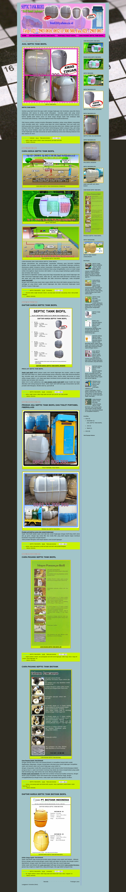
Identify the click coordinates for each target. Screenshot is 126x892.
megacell (68, 873)
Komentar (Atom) (33, 884)
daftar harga (65, 656)
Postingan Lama (74, 881)
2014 (87, 418)
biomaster (40, 292)
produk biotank (67, 784)
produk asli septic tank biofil (47, 546)
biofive (27, 140)
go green (51, 784)
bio (26, 873)
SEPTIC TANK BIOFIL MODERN (97, 264)
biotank (35, 140)
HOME (24, 35)
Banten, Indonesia (30, 142)
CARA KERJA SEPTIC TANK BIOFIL (38, 151)
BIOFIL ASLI (95, 321)
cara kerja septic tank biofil (54, 292)
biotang (27, 784)
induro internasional (46, 140)
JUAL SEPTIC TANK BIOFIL (34, 44)
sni (36, 658)
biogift (31, 140)
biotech (39, 140)
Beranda (46, 881)
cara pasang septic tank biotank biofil (39, 784)
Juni (88, 425)
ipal (53, 394)
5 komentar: (49, 290)
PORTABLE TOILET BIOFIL (67, 35)
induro (69, 292)
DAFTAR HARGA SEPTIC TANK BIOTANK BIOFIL (44, 794)
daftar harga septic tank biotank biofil (50, 873)
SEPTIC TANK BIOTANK (96, 297)
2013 (87, 431)
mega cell (74, 656)
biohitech (31, 656)
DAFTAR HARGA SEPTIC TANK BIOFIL (42, 35)
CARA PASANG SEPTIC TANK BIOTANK (40, 667)
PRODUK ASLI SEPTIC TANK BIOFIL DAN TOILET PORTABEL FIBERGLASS (93, 385)
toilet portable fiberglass (60, 546)
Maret (88, 428)
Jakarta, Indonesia (30, 296)
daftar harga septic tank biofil (44, 394)
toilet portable (64, 394)
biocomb (28, 292)
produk (24, 658)
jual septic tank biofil (57, 140)
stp (59, 394)
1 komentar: (49, 392)
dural (60, 873)
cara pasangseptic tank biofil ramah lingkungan (50, 656)
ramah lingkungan (31, 658)
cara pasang (64, 292)
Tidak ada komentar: (45, 138)
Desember (90, 420)
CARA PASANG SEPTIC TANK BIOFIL (91, 35)
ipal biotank (60, 784)
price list (56, 394)
